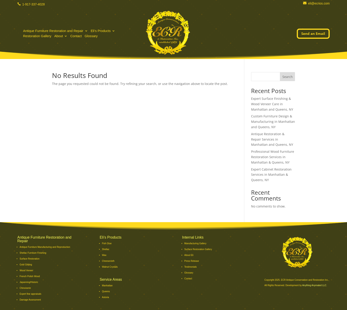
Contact (76, 36)
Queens (106, 291)
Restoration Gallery (37, 36)
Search (287, 77)
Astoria (105, 297)
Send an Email (313, 33)
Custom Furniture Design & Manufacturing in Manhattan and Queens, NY (273, 121)
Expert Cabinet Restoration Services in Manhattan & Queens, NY (271, 174)
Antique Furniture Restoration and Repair (53, 31)
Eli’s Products (101, 31)
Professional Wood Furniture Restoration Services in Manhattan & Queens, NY (272, 156)
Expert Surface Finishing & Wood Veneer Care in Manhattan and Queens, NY (272, 104)
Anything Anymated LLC (314, 285)
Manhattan (107, 285)
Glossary (91, 36)
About (58, 36)
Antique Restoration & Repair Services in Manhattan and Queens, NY (272, 139)
